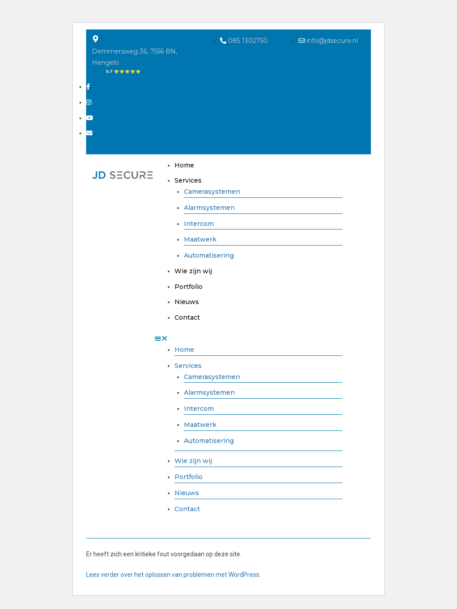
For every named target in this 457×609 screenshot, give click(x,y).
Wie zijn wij (193, 271)
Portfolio (188, 287)
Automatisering (209, 255)
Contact (187, 317)
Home (184, 165)
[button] (248, 338)
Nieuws (186, 302)
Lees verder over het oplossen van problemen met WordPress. (173, 574)
